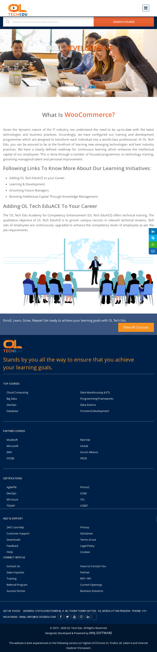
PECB (83, 458)
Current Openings (91, 585)
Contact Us (13, 566)
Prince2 (84, 487)
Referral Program (17, 585)
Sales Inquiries (15, 572)
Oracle (84, 446)
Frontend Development (94, 411)
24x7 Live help (15, 527)
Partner (85, 572)
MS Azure (12, 499)
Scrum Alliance (89, 452)
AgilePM (12, 487)
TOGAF (11, 505)
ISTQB (10, 458)
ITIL (82, 499)
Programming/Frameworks (96, 398)
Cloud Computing (17, 392)
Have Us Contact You (93, 566)
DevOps (11, 405)
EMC (9, 452)
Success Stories (16, 591)
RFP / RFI (85, 578)
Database (12, 411)
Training (12, 578)
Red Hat (85, 440)
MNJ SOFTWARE (100, 633)
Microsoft (12, 446)
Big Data (12, 398)
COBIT (84, 505)
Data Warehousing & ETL (95, 392)
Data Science (88, 405)
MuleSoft (12, 440)
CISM (83, 493)
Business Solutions (91, 591)
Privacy (84, 527)
